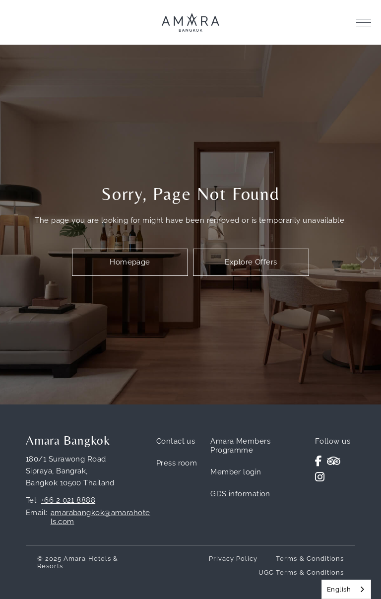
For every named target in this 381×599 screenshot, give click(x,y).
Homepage (130, 262)
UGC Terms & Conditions (301, 572)
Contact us (175, 441)
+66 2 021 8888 (68, 500)
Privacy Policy (233, 558)
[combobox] (346, 589)
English (339, 589)
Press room (176, 463)
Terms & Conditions (310, 558)
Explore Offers (251, 262)
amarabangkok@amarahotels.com (100, 517)
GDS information (240, 493)
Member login (235, 471)
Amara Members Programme (240, 446)
